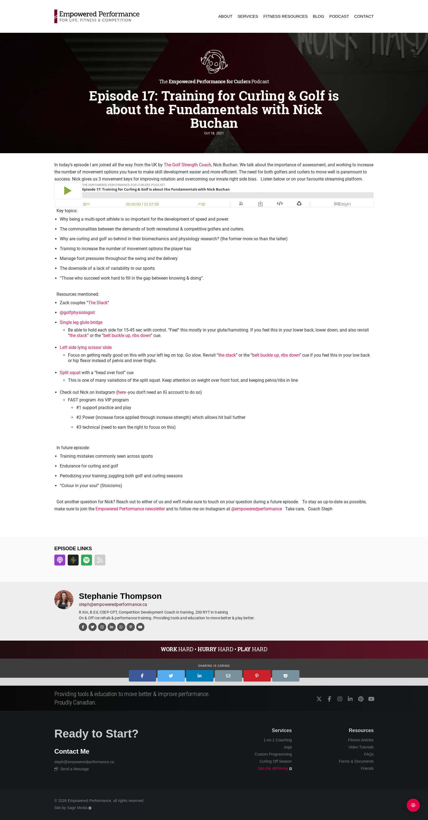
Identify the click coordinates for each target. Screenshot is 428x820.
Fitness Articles (361, 740)
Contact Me (71, 751)
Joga (288, 747)
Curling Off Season (276, 761)
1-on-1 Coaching (277, 740)
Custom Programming (273, 754)
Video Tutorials (361, 747)
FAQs (369, 754)
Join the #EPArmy (273, 768)
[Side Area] (413, 805)
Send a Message (71, 769)
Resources (361, 730)
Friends (367, 768)
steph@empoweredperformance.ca (113, 604)
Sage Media (77, 808)
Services (282, 730)
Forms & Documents (356, 761)
